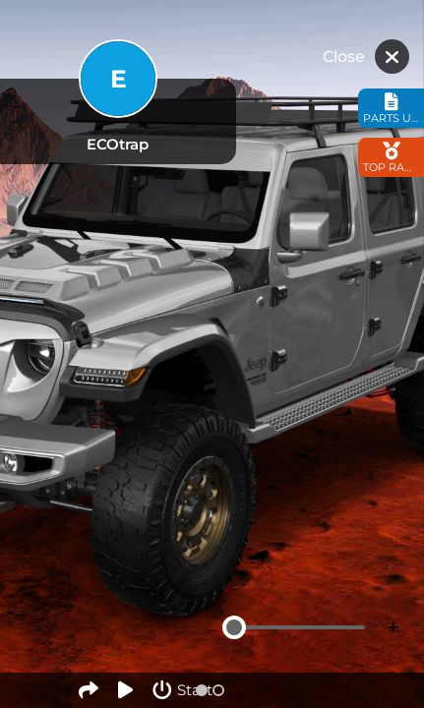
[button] (202, 690)
